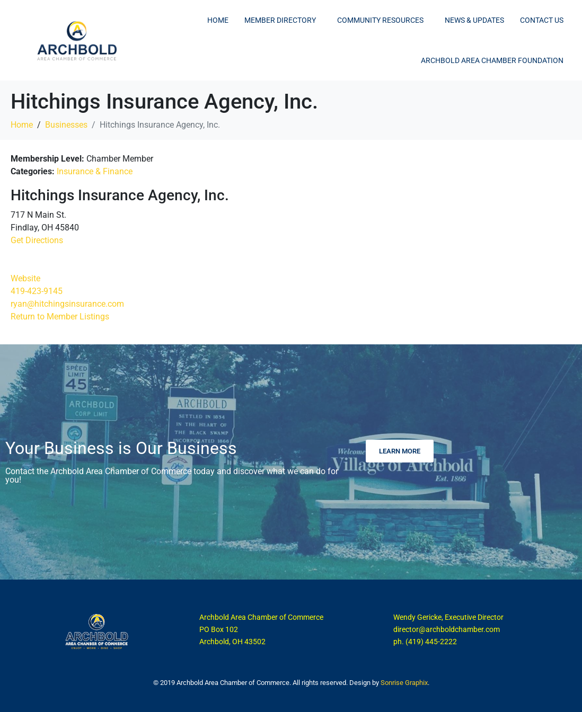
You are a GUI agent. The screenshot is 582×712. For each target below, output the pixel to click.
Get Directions (37, 240)
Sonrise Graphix (404, 683)
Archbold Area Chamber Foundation (492, 60)
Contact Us (541, 20)
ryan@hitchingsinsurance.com (67, 304)
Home (217, 20)
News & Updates (474, 20)
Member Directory (280, 20)
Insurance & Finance (95, 171)
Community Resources (380, 20)
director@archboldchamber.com (446, 629)
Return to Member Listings (60, 317)
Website (25, 278)
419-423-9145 (37, 291)
